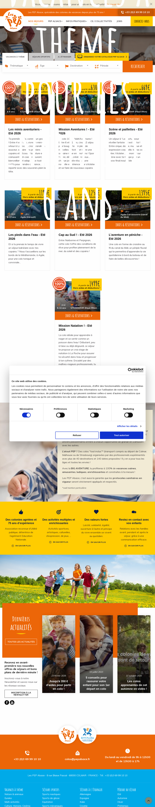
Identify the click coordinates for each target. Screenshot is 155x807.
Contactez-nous (141, 21)
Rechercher (138, 66)
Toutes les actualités (21, 641)
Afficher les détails (127, 426)
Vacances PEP (13, 20)
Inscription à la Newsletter (21, 693)
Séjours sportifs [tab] (41, 57)
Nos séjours (35, 21)
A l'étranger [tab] (64, 57)
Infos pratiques (77, 21)
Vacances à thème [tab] (15, 57)
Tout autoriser (121, 435)
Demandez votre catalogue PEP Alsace (101, 56)
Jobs (121, 21)
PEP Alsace (54, 21)
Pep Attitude (87, 734)
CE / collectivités (103, 21)
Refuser (77, 435)
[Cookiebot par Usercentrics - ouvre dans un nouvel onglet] (130, 370)
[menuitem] (36, 21)
